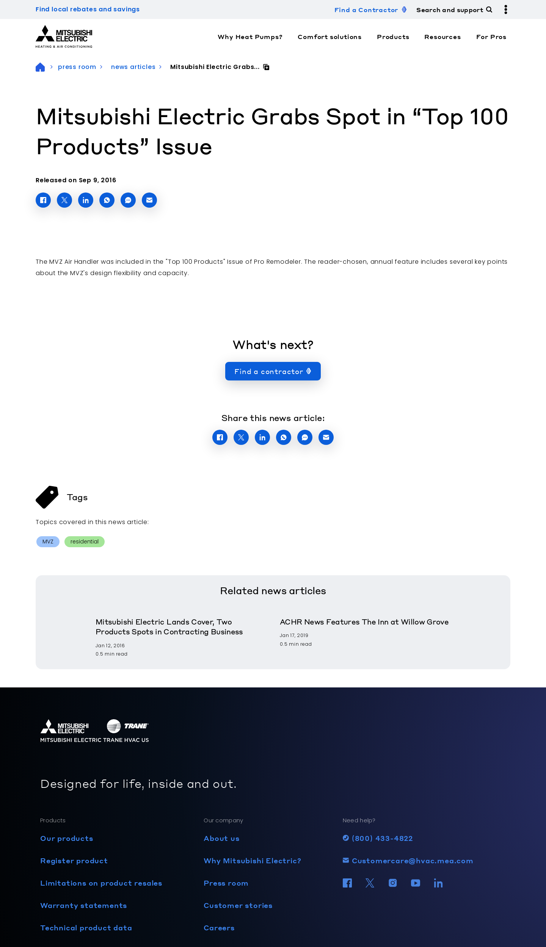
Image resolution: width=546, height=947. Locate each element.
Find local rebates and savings (88, 9)
